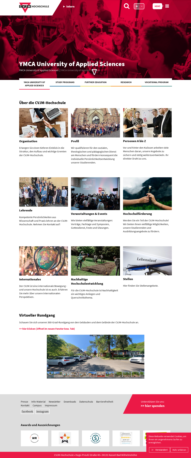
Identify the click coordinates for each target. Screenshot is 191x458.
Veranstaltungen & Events (89, 214)
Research (126, 82)
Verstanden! (161, 450)
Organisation (28, 141)
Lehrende (25, 210)
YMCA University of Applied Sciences (34, 84)
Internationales (30, 279)
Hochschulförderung (137, 214)
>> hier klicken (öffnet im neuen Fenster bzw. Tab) (47, 328)
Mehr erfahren (179, 449)
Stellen (128, 279)
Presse (24, 401)
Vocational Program (157, 82)
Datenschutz (86, 401)
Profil (75, 141)
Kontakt (25, 405)
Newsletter (54, 401)
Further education (95, 82)
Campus (37, 405)
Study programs (65, 82)
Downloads (70, 401)
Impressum (51, 405)
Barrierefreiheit (104, 401)
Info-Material (38, 401)
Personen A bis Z (134, 141)
